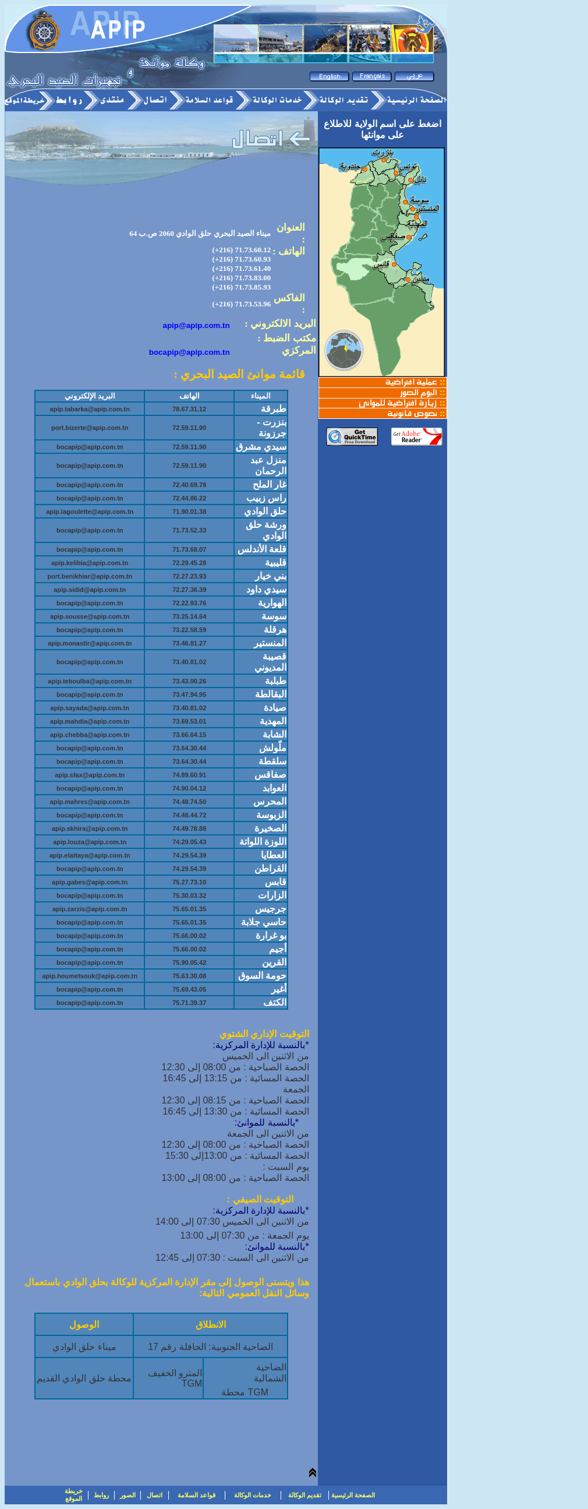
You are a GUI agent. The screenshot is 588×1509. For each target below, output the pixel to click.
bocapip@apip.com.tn (189, 352)
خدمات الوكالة (252, 1495)
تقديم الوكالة (304, 1495)
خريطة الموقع (74, 1494)
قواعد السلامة (196, 1495)
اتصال (154, 1495)
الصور (128, 1495)
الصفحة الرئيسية (353, 1495)
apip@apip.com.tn (196, 325)
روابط (101, 1495)
